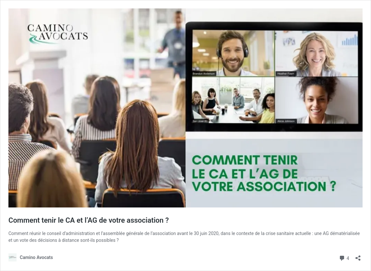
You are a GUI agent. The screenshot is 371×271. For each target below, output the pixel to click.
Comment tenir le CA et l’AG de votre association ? (88, 220)
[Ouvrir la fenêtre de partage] (358, 256)
